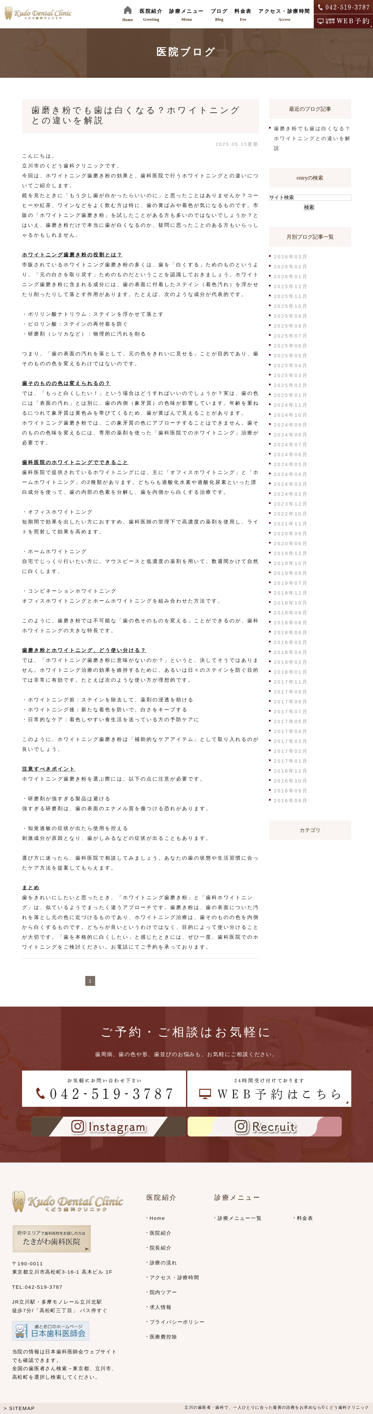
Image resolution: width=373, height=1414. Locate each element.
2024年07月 (291, 444)
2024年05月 (291, 464)
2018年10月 (291, 602)
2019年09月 (291, 573)
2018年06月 (291, 632)
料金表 (305, 1218)
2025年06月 (291, 345)
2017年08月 (291, 701)
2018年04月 (291, 652)
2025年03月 (291, 375)
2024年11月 (291, 405)
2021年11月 (291, 523)
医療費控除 (163, 1337)
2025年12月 (291, 286)
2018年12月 (291, 593)
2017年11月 (291, 682)
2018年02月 (291, 662)
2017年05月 (291, 721)
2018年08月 (291, 622)
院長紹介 (161, 1248)
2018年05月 (291, 642)
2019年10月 (291, 563)
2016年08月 (291, 800)
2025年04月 (291, 365)
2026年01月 (291, 276)
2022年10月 (291, 513)
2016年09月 (291, 790)
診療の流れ (163, 1262)
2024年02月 (291, 494)
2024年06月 (291, 454)
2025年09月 (291, 316)
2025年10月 (291, 306)
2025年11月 (291, 296)
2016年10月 (291, 780)
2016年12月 (291, 771)
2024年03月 (291, 484)
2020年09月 (291, 533)
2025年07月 (291, 336)
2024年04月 (291, 474)
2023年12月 (291, 504)
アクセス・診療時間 (175, 1277)
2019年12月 (291, 553)
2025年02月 (291, 385)
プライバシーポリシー (177, 1322)
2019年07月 (291, 583)
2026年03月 (291, 256)
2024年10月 (291, 415)
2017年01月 (291, 761)
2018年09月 (291, 612)
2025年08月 (291, 326)
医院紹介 (161, 1233)
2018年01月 (291, 672)
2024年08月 (291, 434)
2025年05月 (291, 355)
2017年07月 (291, 711)
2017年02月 (291, 751)
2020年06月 (291, 543)
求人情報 (161, 1307)
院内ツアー (163, 1292)
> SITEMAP (19, 1408)
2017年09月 (291, 691)
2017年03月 (291, 741)
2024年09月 (291, 424)
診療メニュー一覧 (240, 1218)
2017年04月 (291, 731)
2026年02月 (291, 266)
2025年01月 (291, 395)
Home (157, 1218)
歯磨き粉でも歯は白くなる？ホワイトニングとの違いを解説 (312, 138)
